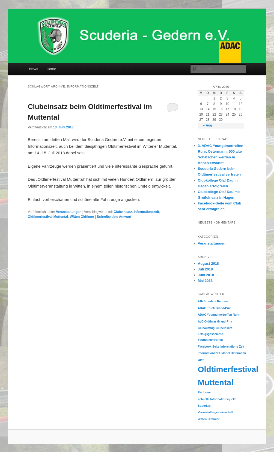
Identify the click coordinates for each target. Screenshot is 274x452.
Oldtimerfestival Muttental (48, 217)
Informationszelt (146, 212)
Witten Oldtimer (82, 217)
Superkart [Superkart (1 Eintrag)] (205, 405)
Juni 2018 (206, 275)
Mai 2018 (205, 281)
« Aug (207, 125)
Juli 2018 (205, 269)
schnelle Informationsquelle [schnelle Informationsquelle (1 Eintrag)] (217, 399)
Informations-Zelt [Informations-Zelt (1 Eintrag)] (232, 346)
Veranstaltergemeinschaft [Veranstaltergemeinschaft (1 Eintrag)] (215, 412)
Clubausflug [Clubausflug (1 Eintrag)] (206, 328)
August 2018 (208, 263)
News (33, 69)
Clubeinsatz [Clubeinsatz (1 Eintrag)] (224, 328)
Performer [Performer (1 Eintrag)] (205, 392)
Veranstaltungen (68, 212)
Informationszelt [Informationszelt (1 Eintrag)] (209, 353)
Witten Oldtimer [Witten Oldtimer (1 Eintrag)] (208, 419)
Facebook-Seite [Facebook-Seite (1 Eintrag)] (208, 346)
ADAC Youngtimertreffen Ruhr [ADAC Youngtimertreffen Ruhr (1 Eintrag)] (219, 314)
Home (51, 69)
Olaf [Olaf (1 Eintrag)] (201, 359)
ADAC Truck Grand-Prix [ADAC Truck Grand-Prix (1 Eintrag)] (214, 308)
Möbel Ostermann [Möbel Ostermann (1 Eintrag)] (233, 353)
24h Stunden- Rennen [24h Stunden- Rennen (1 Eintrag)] (213, 301)
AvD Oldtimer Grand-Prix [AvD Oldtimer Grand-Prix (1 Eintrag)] (215, 321)
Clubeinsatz (123, 212)
